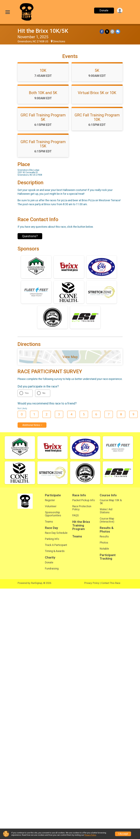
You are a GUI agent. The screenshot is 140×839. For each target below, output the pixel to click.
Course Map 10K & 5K (111, 502)
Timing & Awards (55, 551)
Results (104, 536)
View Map (70, 357)
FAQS (75, 515)
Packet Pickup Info (83, 500)
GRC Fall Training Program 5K (43, 117)
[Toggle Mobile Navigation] (8, 12)
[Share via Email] (112, 31)
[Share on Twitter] (107, 31)
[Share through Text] (117, 31)
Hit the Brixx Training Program (81, 525)
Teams (49, 521)
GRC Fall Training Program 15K (43, 143)
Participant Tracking (108, 556)
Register (50, 500)
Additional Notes (31, 425)
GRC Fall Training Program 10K (97, 117)
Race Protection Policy (81, 508)
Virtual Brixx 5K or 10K (97, 92)
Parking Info (52, 538)
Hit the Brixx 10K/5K (43, 31)
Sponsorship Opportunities (53, 514)
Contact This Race (110, 583)
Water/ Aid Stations (106, 511)
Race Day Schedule (56, 532)
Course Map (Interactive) (107, 520)
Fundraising (52, 568)
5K (97, 70)
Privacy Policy (91, 583)
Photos (104, 542)
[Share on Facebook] (102, 31)
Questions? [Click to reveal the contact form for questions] (30, 236)
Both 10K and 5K (43, 92)
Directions (59, 41)
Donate (104, 10)
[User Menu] (120, 10)
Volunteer (50, 506)
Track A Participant (56, 545)
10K (43, 70)
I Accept (123, 833)
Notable (104, 548)
